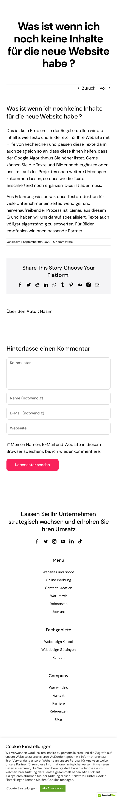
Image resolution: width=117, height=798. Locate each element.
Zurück (88, 88)
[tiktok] (80, 541)
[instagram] (54, 541)
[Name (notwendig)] (58, 398)
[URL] (58, 428)
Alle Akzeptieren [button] (52, 788)
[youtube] (63, 541)
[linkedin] (71, 541)
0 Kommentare (63, 242)
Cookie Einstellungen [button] (21, 788)
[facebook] (37, 541)
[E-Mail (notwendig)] (58, 413)
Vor (103, 88)
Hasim (16, 242)
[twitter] (46, 541)
